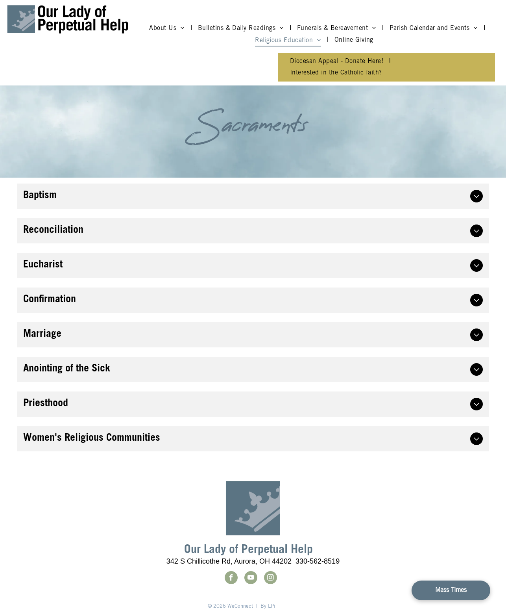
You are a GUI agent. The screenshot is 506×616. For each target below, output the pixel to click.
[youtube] (250, 578)
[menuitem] (167, 28)
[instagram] (270, 578)
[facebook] (231, 578)
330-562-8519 (317, 561)
